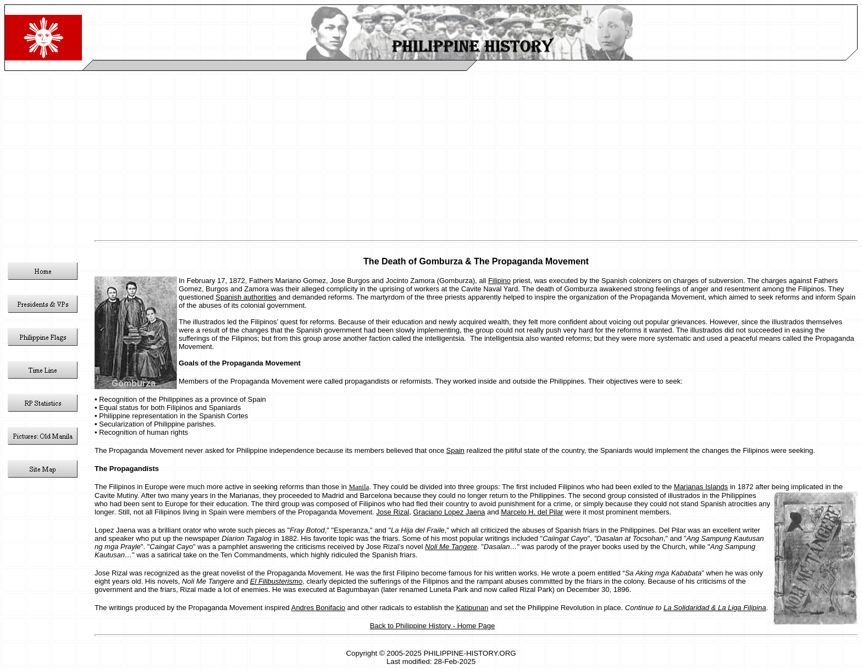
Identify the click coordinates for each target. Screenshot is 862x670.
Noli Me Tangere (451, 546)
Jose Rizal (392, 512)
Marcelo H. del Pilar (532, 512)
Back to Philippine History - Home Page (432, 626)
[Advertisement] (431, 153)
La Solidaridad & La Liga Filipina (715, 607)
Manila (359, 487)
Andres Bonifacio (318, 607)
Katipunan (472, 607)
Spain (455, 450)
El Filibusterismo (276, 581)
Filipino (499, 280)
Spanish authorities (246, 297)
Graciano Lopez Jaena (449, 512)
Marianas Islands (701, 487)
